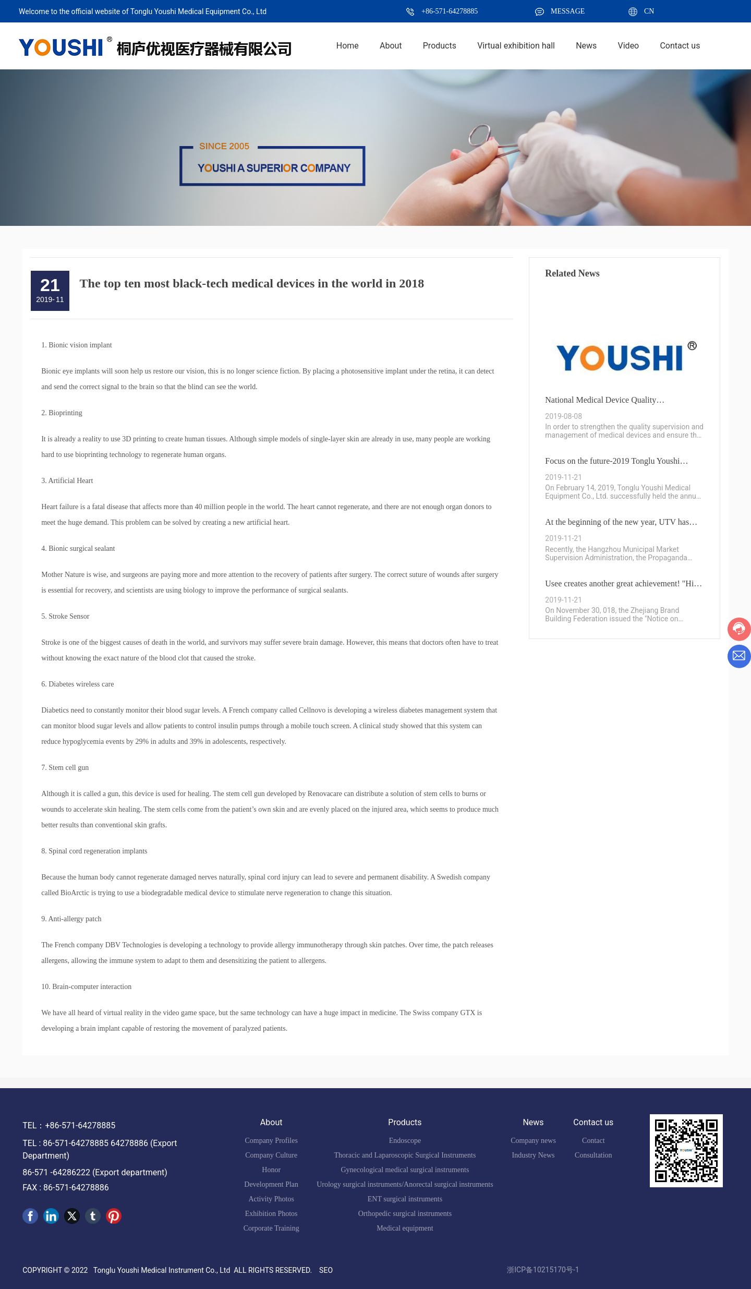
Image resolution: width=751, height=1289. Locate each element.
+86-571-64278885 (449, 11)
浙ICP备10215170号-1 (543, 1270)
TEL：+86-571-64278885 (68, 1125)
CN (649, 11)
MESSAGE (568, 11)
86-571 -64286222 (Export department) (94, 1172)
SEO (326, 1270)
